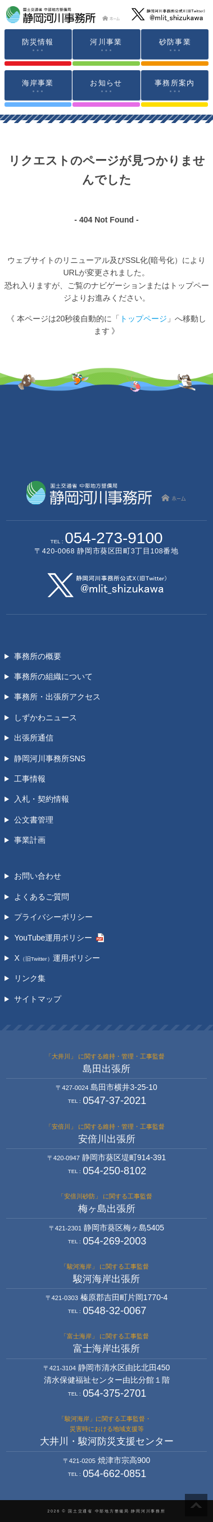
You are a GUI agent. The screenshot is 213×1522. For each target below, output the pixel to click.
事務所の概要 (37, 656)
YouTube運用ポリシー (53, 937)
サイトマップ (37, 998)
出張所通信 (33, 737)
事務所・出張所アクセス (57, 696)
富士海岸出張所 (106, 1348)
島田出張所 (106, 1069)
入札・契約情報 (41, 798)
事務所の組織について (53, 676)
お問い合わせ (37, 875)
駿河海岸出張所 (106, 1279)
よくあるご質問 (41, 896)
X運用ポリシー (56, 957)
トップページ (143, 318)
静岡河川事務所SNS (49, 758)
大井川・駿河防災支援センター (107, 1441)
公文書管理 (33, 819)
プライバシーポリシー (53, 916)
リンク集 (30, 978)
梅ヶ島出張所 (106, 1208)
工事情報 (30, 778)
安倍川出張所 (106, 1139)
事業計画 (30, 839)
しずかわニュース (45, 717)
